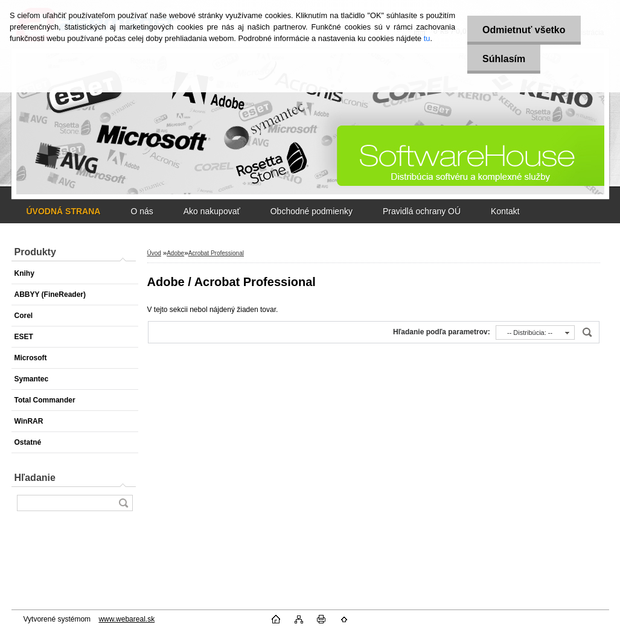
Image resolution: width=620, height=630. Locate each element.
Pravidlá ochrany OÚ (422, 211)
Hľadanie (35, 477)
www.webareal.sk (126, 619)
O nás (141, 211)
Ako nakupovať (212, 211)
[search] (123, 503)
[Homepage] (63, 211)
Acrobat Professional (216, 253)
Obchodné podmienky (311, 211)
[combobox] (535, 332)
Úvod (154, 253)
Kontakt (505, 211)
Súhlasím (503, 59)
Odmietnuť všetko (523, 30)
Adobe (175, 253)
